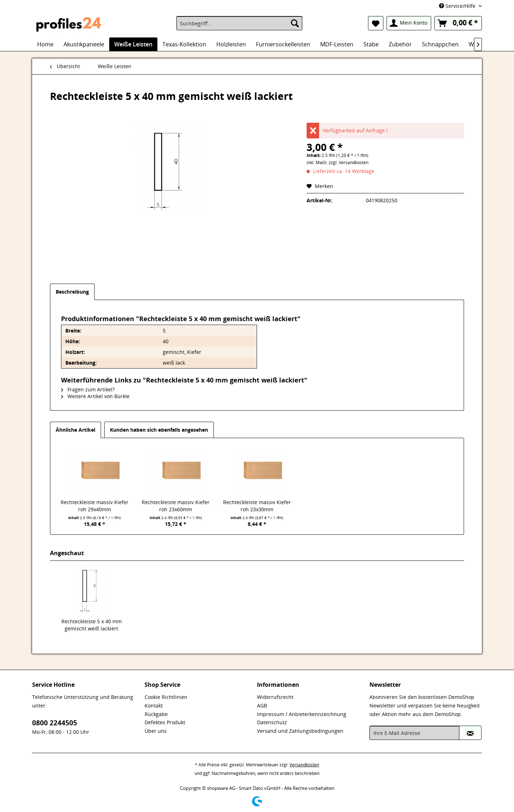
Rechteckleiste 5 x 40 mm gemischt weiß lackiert (91, 625)
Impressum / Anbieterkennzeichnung (301, 714)
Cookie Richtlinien (166, 697)
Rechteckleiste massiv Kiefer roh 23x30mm (257, 506)
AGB (262, 705)
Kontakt (154, 705)
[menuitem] (239, 23)
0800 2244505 (54, 722)
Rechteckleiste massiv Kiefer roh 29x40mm (94, 506)
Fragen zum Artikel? (88, 389)
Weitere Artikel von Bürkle (95, 396)
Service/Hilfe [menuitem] (458, 5)
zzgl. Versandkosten (348, 162)
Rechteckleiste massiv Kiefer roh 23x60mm (176, 506)
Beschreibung (72, 291)
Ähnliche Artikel (75, 429)
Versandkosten (304, 765)
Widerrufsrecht (275, 697)
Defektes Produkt (165, 722)
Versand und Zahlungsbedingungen (300, 730)
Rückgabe (156, 714)
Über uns (156, 730)
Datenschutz (272, 722)
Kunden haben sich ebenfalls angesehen (159, 429)
